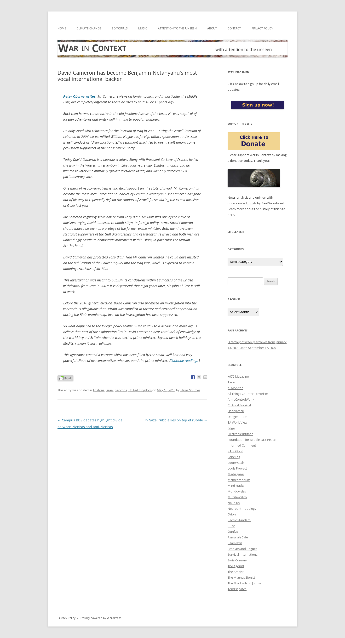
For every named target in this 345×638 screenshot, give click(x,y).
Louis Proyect (237, 468)
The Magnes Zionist (241, 577)
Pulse (231, 526)
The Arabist (236, 572)
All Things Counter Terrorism (248, 394)
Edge (231, 428)
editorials (249, 203)
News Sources (190, 390)
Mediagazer (236, 474)
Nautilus (234, 503)
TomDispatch (237, 589)
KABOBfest (235, 451)
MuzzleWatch (237, 497)
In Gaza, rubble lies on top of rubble (176, 420)
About (212, 28)
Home (62, 28)
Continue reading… (184, 360)
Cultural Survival (239, 405)
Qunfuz (233, 531)
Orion (232, 514)
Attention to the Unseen (177, 28)
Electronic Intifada (240, 434)
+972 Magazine (238, 376)
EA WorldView (237, 422)
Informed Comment (242, 445)
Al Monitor (235, 388)
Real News (235, 543)
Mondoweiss (237, 491)
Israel (109, 390)
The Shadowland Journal (245, 583)
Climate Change (89, 28)
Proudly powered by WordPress (100, 618)
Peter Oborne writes (79, 96)
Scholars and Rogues (242, 549)
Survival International (243, 554)
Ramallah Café (238, 537)
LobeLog (234, 457)
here (231, 215)
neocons (121, 390)
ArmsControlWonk (241, 399)
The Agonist (236, 566)
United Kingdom (140, 390)
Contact (234, 28)
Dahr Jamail (236, 411)
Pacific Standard (239, 520)
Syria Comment (239, 560)
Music (142, 28)
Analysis (98, 390)
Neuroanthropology (242, 508)
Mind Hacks (236, 485)
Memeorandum (239, 480)
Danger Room (237, 416)
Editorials (120, 28)
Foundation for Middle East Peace (252, 439)
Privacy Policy (262, 28)
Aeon (231, 382)
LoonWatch (236, 462)
